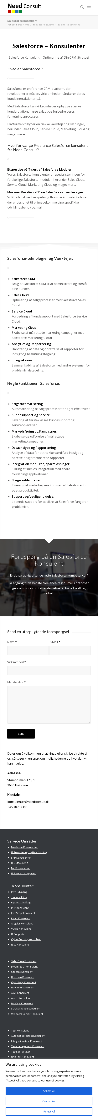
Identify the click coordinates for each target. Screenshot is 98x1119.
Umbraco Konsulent (22, 977)
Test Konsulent (20, 1030)
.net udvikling (19, 897)
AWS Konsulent (20, 993)
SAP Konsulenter (21, 857)
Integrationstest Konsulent (26, 1041)
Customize (49, 1101)
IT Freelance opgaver (23, 873)
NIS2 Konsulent (20, 944)
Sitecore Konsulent (22, 971)
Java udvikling (19, 892)
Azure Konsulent (21, 998)
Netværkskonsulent (22, 987)
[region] (49, 1089)
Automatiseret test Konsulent (28, 1035)
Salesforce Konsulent (23, 961)
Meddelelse (16, 682)
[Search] (80, 7)
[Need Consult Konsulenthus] (40, 7)
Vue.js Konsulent (21, 928)
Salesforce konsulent (22, 20)
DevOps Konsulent (22, 1003)
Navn (12, 642)
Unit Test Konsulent (22, 1056)
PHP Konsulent (19, 908)
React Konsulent (20, 918)
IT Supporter (18, 934)
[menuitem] (80, 7)
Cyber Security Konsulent (26, 939)
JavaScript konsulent (23, 913)
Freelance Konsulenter (24, 847)
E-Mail (54, 642)
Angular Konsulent (22, 923)
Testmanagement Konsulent (27, 1046)
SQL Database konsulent (25, 1008)
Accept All (49, 1091)
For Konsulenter (20, 868)
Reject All (49, 1111)
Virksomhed (16, 662)
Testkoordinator (20, 1051)
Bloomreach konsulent (24, 966)
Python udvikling (20, 902)
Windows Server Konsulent (27, 1014)
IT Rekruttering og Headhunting (29, 852)
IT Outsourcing (19, 863)
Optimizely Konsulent (23, 982)
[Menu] (89, 7)
